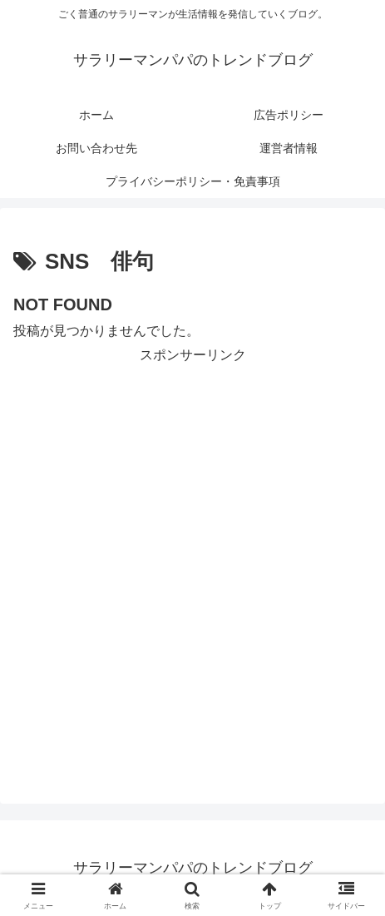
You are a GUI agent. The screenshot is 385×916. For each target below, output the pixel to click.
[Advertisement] (192, 560)
